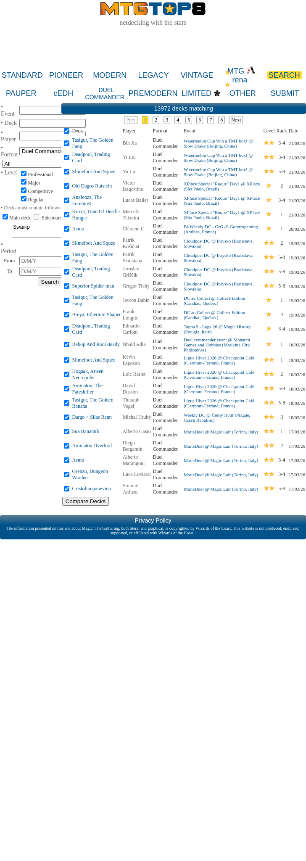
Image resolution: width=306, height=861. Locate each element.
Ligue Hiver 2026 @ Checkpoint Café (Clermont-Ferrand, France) (219, 360)
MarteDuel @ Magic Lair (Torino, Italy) (221, 431)
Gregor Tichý (136, 286)
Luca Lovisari (137, 474)
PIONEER (66, 75)
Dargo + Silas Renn (92, 417)
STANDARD (22, 75)
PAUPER (21, 93)
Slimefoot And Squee (94, 171)
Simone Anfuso (130, 489)
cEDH (63, 93)
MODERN (110, 75)
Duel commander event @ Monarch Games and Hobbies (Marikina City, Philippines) (217, 344)
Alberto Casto (137, 431)
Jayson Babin (136, 300)
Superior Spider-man (93, 286)
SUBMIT (285, 93)
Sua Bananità (85, 431)
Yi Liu (129, 157)
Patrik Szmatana (132, 257)
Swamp (50, 231)
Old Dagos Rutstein (92, 186)
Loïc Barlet (134, 374)
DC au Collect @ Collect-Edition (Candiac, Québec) (214, 301)
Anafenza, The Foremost (87, 200)
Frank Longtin (131, 315)
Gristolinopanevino (91, 488)
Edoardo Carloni (131, 329)
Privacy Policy (153, 520)
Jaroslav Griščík (131, 272)
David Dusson (130, 389)
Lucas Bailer (135, 200)
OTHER (243, 93)
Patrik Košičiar (131, 243)
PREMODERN (153, 93)
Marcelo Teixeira (131, 215)
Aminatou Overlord (92, 446)
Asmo (78, 229)
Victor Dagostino (133, 186)
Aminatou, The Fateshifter (87, 389)
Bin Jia (130, 143)
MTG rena (241, 75)
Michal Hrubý (137, 417)
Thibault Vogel (131, 403)
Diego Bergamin (132, 446)
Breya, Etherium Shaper (96, 314)
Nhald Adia (134, 344)
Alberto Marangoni (134, 460)
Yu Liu (130, 171)
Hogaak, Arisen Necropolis (88, 374)
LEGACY (153, 75)
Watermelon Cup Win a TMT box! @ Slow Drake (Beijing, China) (218, 143)
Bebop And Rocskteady (96, 344)
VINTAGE (197, 75)
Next (236, 120)
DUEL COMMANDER (104, 93)
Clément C (134, 229)
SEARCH (284, 75)
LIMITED (196, 93)
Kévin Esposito (131, 360)
